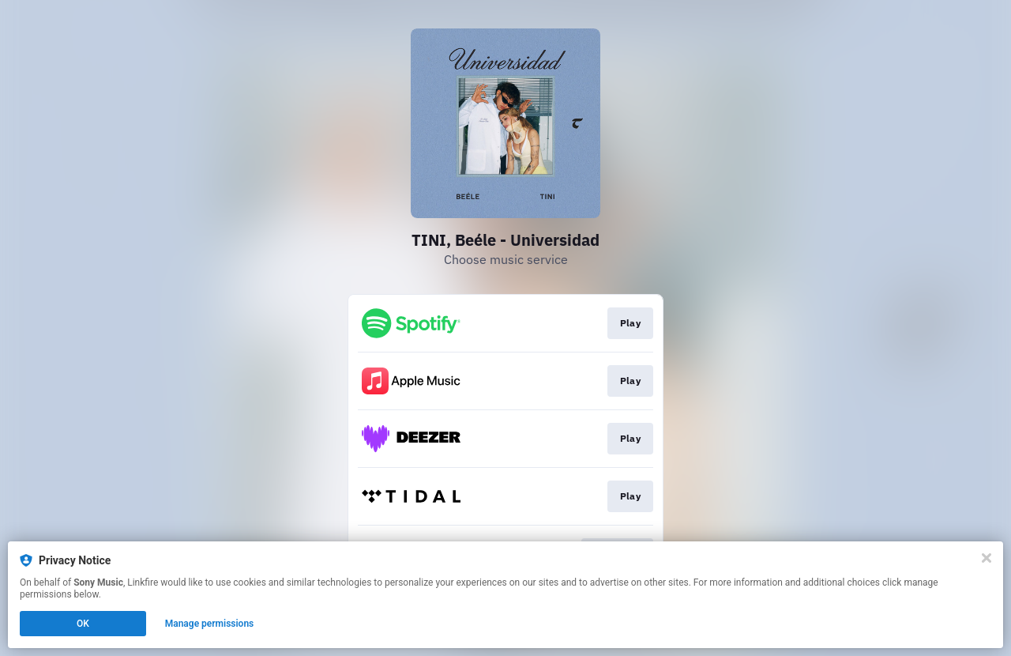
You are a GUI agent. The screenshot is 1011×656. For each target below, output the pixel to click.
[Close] (986, 558)
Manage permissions (209, 623)
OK (83, 623)
